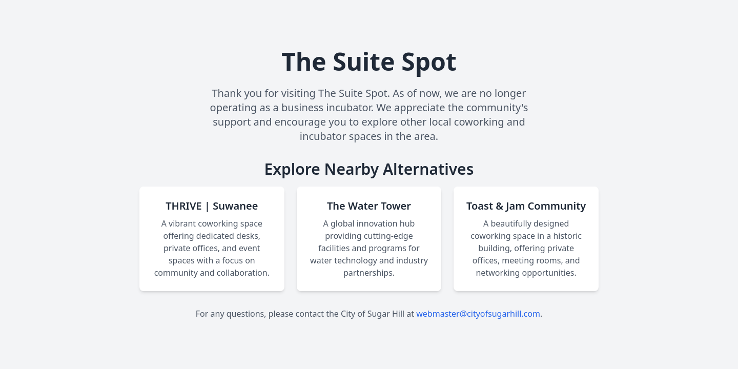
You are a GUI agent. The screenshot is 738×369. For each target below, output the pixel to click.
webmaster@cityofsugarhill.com (478, 313)
